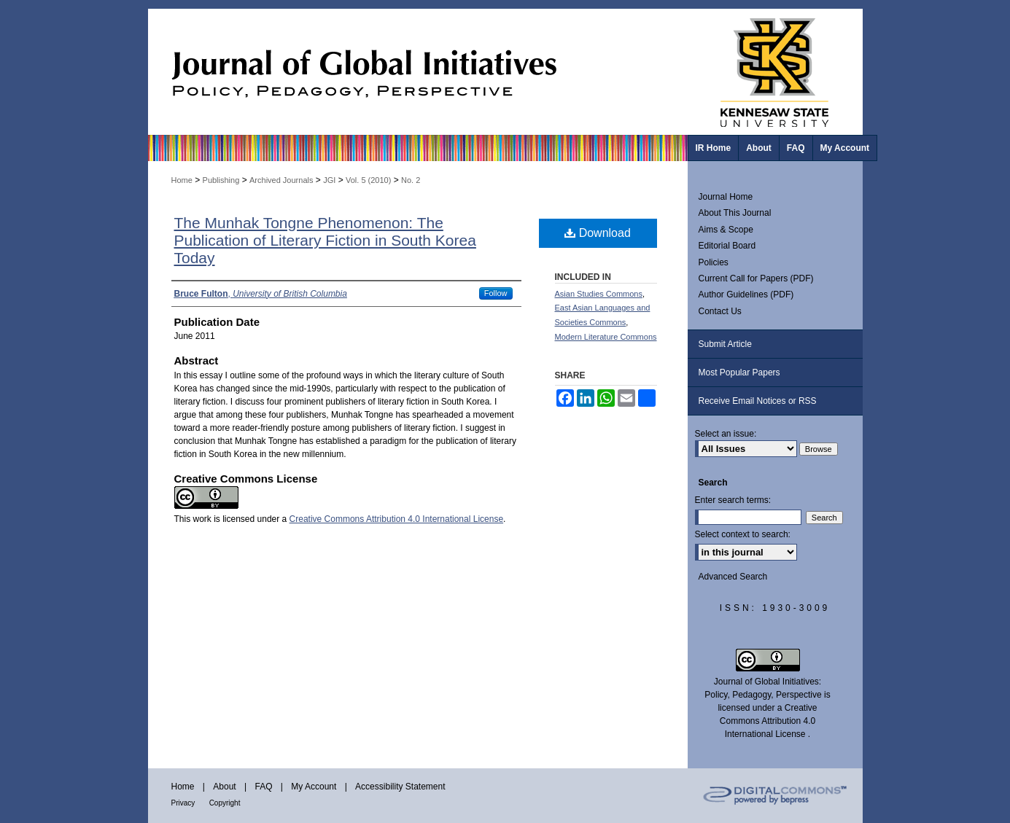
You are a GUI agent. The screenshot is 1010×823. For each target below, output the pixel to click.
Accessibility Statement (400, 786)
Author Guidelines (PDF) (746, 294)
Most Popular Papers (739, 372)
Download (597, 233)
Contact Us (720, 311)
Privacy (183, 803)
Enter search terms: (733, 500)
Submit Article (725, 344)
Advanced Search (733, 577)
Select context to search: (742, 534)
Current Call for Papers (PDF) (756, 278)
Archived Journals (281, 180)
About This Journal (735, 213)
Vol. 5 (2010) (368, 180)
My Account (313, 786)
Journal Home (726, 197)
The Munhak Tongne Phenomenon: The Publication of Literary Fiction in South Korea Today (325, 240)
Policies (714, 262)
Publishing (221, 180)
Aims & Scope (726, 230)
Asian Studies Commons (598, 293)
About (224, 786)
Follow (496, 293)
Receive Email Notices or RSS (758, 401)
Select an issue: (726, 434)
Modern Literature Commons (606, 336)
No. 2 (410, 180)
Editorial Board (727, 246)
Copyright (225, 803)
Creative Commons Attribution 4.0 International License (397, 519)
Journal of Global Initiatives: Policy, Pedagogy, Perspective (418, 72)
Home (182, 180)
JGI (329, 180)
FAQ (263, 786)
